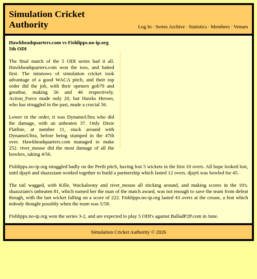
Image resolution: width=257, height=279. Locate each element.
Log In (144, 26)
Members (220, 26)
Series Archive (170, 26)
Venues (240, 26)
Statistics (198, 26)
